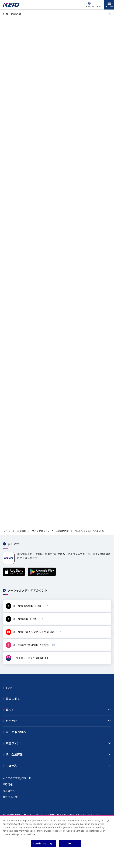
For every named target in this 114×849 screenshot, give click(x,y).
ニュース (11, 765)
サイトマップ (94, 814)
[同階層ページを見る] (109, 14)
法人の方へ (9, 791)
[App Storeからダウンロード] (14, 575)
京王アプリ (15, 544)
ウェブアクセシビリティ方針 (39, 814)
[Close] (108, 821)
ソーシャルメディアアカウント (28, 590)
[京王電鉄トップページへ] (11, 6)
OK (69, 843)
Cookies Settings (43, 843)
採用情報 (8, 784)
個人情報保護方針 (12, 814)
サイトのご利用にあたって (71, 814)
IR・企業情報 (14, 754)
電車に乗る (13, 698)
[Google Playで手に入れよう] (42, 575)
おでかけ (11, 721)
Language (89, 6)
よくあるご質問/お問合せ (17, 778)
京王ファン (13, 743)
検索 (99, 6)
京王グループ (10, 797)
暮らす (10, 710)
